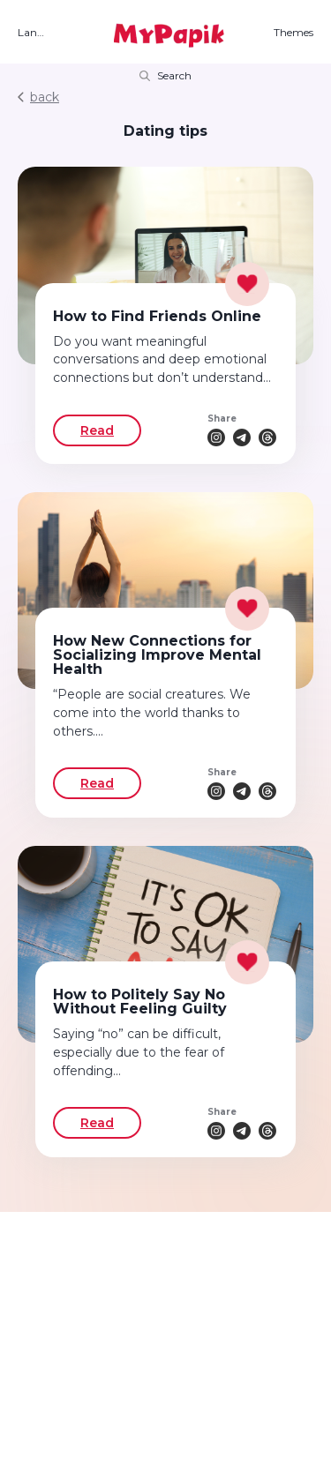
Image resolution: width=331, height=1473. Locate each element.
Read (97, 430)
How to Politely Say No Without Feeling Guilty (140, 1001)
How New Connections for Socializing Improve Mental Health (157, 654)
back (38, 97)
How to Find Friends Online (157, 316)
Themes (293, 32)
